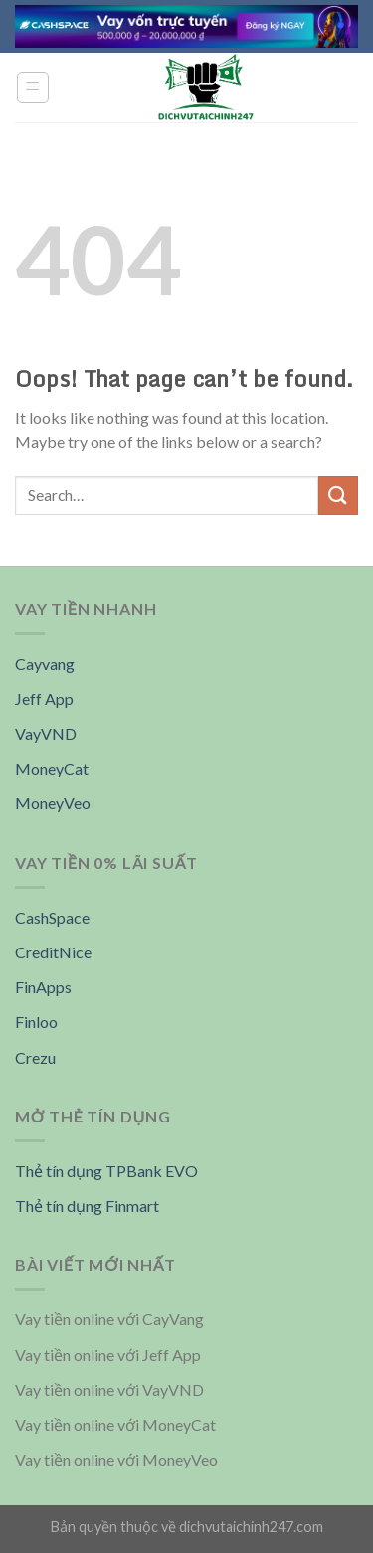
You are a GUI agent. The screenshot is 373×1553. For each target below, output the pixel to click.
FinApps (43, 986)
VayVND (46, 733)
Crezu (35, 1057)
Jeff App (44, 698)
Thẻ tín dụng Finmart (87, 1205)
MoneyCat (52, 768)
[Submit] (338, 495)
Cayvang (45, 663)
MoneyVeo (53, 802)
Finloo (36, 1021)
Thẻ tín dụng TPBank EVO (106, 1170)
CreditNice (53, 952)
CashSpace (52, 917)
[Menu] (33, 87)
